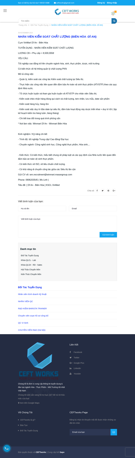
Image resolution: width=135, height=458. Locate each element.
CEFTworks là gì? (27, 420)
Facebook (78, 352)
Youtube (77, 374)
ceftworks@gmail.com (64, 3)
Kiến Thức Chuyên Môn (31, 274)
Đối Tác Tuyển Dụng (30, 255)
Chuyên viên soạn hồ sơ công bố (33, 315)
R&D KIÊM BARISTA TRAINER (32, 308)
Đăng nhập (112, 3)
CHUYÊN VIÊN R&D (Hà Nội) (31, 330)
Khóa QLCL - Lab (28, 260)
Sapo (62, 452)
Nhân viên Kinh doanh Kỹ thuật (32, 294)
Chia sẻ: (90, 191)
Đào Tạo (24, 425)
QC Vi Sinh (23, 323)
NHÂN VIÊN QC (25, 301)
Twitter (76, 357)
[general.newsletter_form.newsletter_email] (93, 432)
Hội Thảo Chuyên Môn (30, 269)
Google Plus (79, 363)
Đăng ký (101, 3)
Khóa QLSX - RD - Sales (31, 265)
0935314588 (44, 3)
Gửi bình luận (108, 235)
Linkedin (77, 368)
